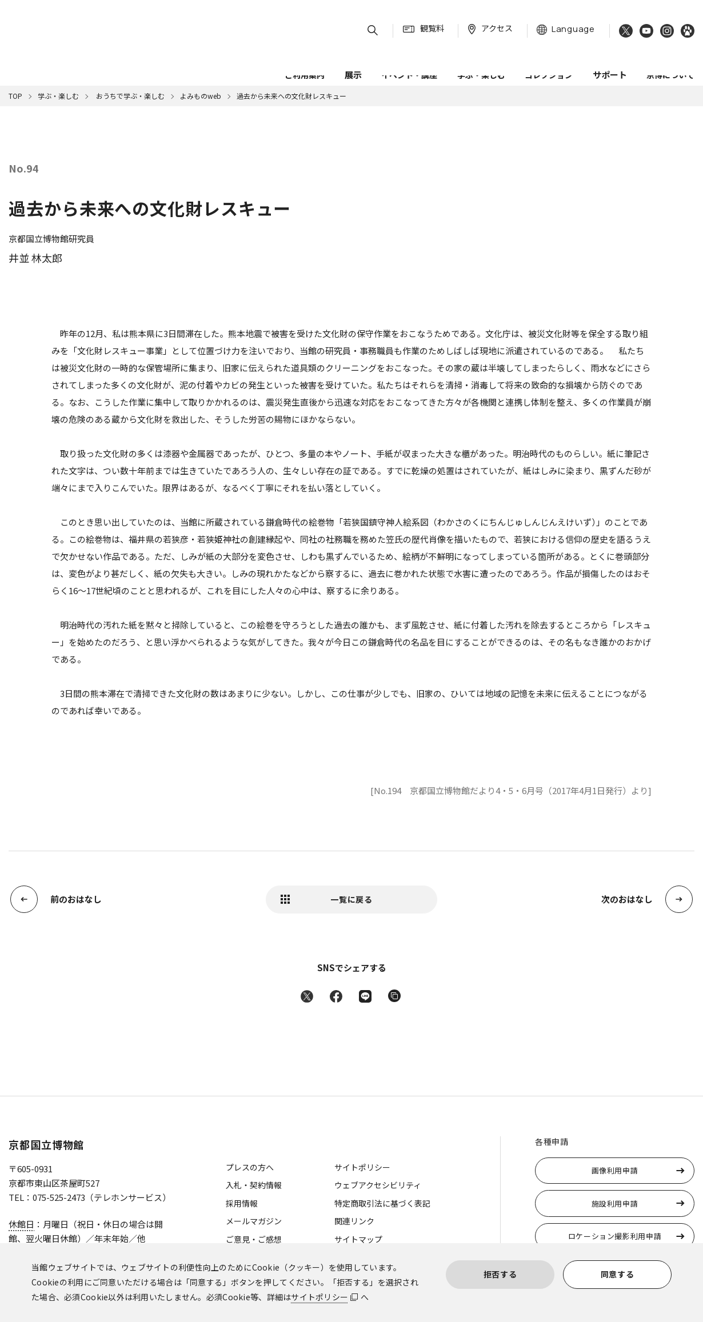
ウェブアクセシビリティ (377, 1185)
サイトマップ (358, 1239)
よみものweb (200, 96)
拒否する (500, 1274)
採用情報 (242, 1203)
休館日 (21, 1224)
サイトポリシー (319, 1297)
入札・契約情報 (254, 1185)
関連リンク (354, 1221)
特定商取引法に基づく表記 (382, 1203)
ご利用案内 (305, 56)
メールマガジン (254, 1221)
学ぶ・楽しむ (481, 56)
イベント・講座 (409, 56)
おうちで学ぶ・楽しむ (129, 96)
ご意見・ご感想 (254, 1239)
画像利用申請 (615, 1170)
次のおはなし (627, 899)
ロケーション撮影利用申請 (615, 1236)
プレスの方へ (250, 1167)
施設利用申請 (615, 1203)
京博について (670, 56)
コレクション (549, 56)
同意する (617, 1274)
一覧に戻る (351, 899)
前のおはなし (76, 899)
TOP (15, 96)
